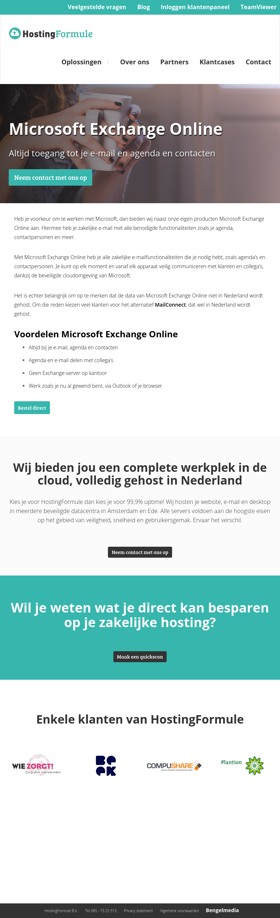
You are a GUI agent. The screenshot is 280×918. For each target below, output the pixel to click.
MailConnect (170, 304)
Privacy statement (138, 910)
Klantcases (217, 61)
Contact (258, 61)
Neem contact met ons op (50, 177)
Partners (174, 61)
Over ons (134, 61)
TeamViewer (259, 7)
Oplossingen (81, 61)
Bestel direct (32, 407)
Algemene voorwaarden (179, 910)
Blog (143, 7)
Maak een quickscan (140, 656)
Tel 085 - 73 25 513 (101, 910)
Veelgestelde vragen (97, 7)
